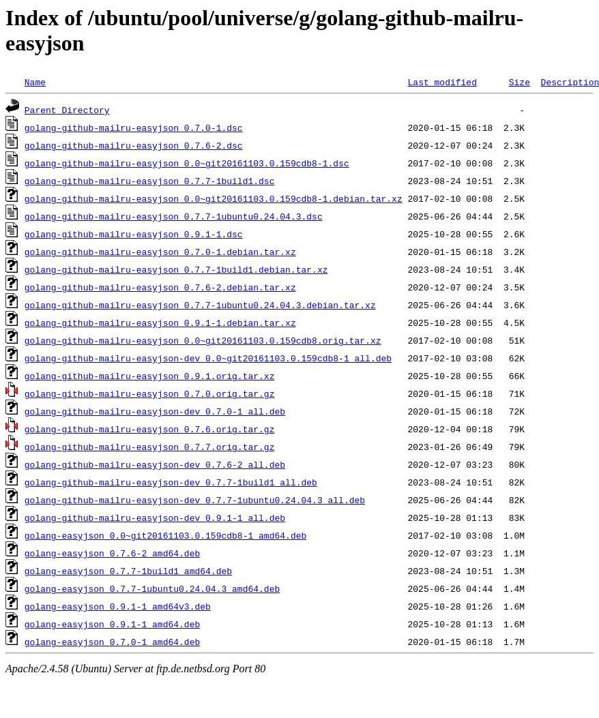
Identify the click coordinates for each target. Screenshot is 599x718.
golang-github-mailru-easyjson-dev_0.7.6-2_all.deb (155, 464)
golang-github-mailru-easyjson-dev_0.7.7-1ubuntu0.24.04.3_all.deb (195, 500)
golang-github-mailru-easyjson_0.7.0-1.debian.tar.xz (160, 251)
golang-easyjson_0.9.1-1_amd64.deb (112, 624)
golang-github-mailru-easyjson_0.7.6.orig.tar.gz (150, 429)
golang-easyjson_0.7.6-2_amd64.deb (112, 553)
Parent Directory (67, 110)
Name (35, 82)
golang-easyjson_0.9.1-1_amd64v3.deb (118, 606)
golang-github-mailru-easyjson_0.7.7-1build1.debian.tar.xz (176, 269)
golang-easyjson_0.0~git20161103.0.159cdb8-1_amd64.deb (165, 535)
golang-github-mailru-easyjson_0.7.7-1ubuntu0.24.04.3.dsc (174, 216)
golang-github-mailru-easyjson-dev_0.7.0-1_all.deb (155, 411)
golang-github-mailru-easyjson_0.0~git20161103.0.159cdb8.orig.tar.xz (203, 340)
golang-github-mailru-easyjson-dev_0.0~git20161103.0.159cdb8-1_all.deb (208, 358)
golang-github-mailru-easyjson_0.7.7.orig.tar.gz (150, 446)
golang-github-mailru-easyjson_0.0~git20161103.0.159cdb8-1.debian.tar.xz (214, 198)
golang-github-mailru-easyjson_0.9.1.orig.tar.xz (150, 376)
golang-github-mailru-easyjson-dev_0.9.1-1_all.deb (155, 517)
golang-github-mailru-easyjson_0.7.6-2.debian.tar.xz (160, 287)
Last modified (441, 82)
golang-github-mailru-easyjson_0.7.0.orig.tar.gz (150, 393)
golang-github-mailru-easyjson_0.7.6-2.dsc (134, 145)
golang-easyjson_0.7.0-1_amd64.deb (112, 641)
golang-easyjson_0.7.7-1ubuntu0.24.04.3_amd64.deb (152, 588)
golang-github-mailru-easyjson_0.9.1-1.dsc (134, 234)
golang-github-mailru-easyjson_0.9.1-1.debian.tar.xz (160, 322)
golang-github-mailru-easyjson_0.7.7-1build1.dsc (150, 181)
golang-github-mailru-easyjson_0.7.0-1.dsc (134, 127)
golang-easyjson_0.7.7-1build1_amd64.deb (128, 571)
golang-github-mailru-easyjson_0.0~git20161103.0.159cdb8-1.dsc (187, 163)
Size (519, 82)
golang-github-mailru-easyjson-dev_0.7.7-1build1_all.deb (171, 482)
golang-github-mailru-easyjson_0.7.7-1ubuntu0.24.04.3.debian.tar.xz (200, 305)
